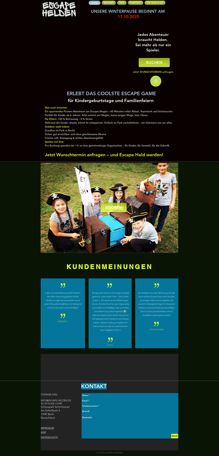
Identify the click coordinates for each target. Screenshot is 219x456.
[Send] (174, 436)
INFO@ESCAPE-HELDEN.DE (56, 400)
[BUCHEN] (154, 62)
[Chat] (155, 81)
